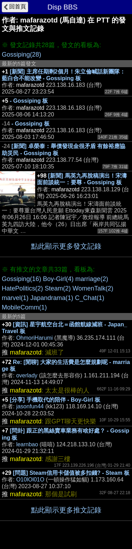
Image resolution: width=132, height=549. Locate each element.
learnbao (27, 444)
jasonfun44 (30, 406)
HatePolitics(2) (22, 288)
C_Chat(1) (89, 297)
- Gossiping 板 (29, 101)
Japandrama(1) (51, 297)
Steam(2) (58, 288)
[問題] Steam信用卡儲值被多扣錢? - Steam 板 (71, 473)
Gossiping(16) (21, 278)
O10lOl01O (30, 480)
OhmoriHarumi (34, 338)
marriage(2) (91, 278)
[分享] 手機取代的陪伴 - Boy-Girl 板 (55, 400)
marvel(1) (15, 297)
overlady (26, 375)
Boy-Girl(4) (58, 278)
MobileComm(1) (24, 307)
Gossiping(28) (21, 54)
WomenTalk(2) (93, 288)
